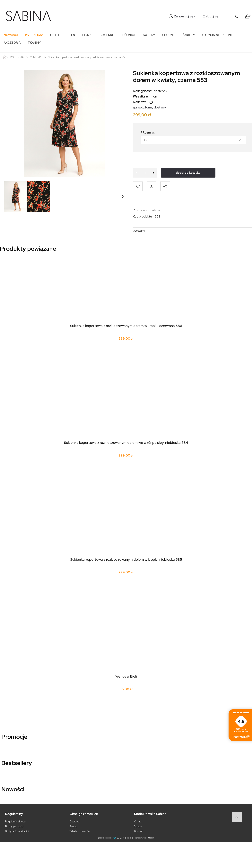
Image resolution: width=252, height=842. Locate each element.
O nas (137, 821)
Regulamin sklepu (15, 821)
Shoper (151, 838)
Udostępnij (139, 230)
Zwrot (73, 826)
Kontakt (138, 831)
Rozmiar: (148, 132)
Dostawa (75, 821)
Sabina (155, 210)
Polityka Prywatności (17, 831)
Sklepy (138, 826)
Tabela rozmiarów (80, 831)
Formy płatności (14, 826)
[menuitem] (10, 35)
